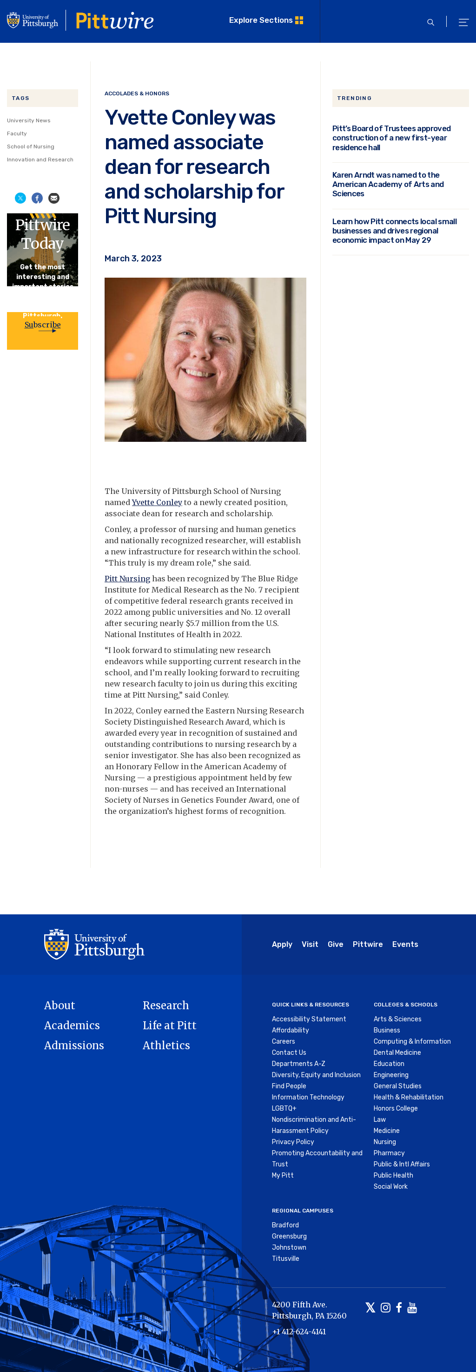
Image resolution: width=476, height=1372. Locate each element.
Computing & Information (412, 1042)
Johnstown (289, 1248)
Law (380, 1120)
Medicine (387, 1131)
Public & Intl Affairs (402, 1164)
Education (389, 1064)
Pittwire (368, 944)
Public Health (393, 1175)
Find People (289, 1086)
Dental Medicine (397, 1053)
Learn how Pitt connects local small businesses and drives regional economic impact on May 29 (394, 231)
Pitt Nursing (127, 578)
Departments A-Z (298, 1064)
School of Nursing (30, 146)
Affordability (290, 1030)
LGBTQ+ (284, 1108)
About (59, 1005)
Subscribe (43, 324)
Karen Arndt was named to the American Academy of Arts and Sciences (388, 184)
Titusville (285, 1259)
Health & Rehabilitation (408, 1097)
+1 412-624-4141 (299, 1331)
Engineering (391, 1075)
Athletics (166, 1045)
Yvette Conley (157, 502)
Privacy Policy (293, 1142)
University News (29, 120)
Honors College (396, 1108)
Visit (310, 944)
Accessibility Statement (309, 1019)
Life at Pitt (170, 1025)
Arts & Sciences (398, 1019)
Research (166, 1005)
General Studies (398, 1086)
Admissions (74, 1045)
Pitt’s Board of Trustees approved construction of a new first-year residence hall (391, 138)
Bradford (285, 1225)
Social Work (391, 1187)
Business (387, 1030)
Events (405, 944)
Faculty (17, 133)
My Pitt (283, 1175)
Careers (283, 1042)
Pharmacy (389, 1153)
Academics (72, 1025)
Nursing (385, 1142)
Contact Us (289, 1053)
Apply (282, 944)
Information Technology (308, 1097)
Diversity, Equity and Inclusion (316, 1075)
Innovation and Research (40, 159)
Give (336, 944)
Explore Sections (261, 20)
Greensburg (289, 1236)
